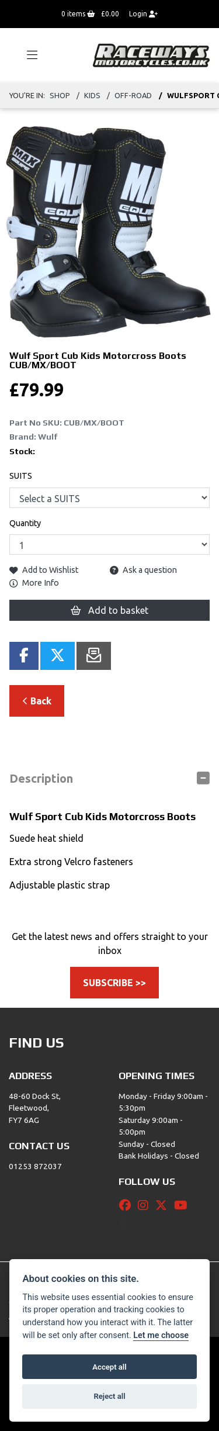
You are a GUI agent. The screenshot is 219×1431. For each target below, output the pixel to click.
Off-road (133, 95)
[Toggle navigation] (26, 55)
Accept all (109, 1367)
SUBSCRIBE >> (114, 982)
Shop (60, 95)
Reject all (109, 1396)
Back (36, 701)
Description (41, 778)
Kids (92, 95)
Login (143, 14)
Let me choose (161, 1335)
